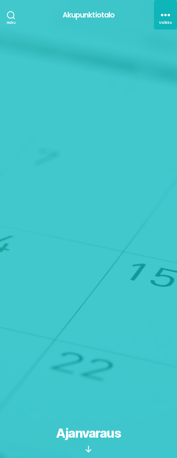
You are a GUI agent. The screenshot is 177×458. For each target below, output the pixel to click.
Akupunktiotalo (88, 15)
